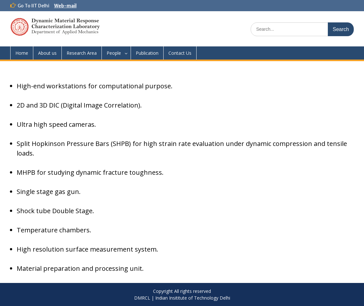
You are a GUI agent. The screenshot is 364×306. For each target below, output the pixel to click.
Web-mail (65, 6)
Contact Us (179, 53)
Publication (147, 53)
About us (47, 53)
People (114, 53)
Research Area (82, 53)
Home (21, 53)
